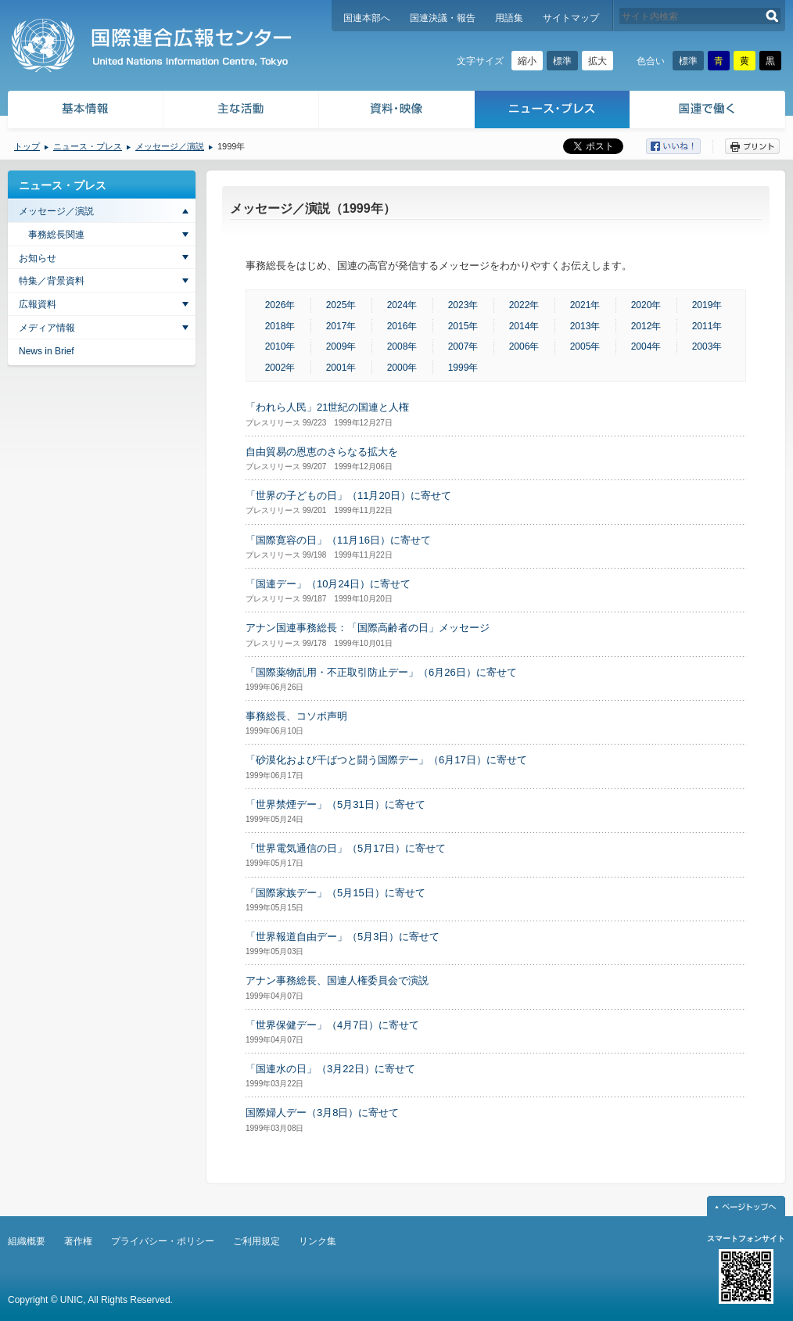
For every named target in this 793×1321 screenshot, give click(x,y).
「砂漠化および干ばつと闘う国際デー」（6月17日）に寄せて (386, 760)
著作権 (78, 1241)
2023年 (463, 305)
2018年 (280, 326)
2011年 (707, 326)
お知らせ (37, 258)
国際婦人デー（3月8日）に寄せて (322, 1112)
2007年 (463, 346)
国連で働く (709, 111)
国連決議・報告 (442, 18)
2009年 (341, 346)
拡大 (597, 61)
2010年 (280, 346)
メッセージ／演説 (169, 146)
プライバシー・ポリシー (162, 1241)
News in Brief (46, 351)
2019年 (707, 305)
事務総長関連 (56, 234)
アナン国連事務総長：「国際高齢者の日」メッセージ (368, 628)
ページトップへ (746, 1206)
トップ (27, 146)
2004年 (646, 346)
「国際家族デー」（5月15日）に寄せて (335, 893)
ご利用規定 (256, 1241)
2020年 (646, 305)
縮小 (527, 61)
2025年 (341, 305)
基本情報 (84, 111)
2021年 (585, 305)
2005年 (585, 346)
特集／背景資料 (51, 280)
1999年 (463, 367)
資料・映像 (397, 111)
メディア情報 (47, 327)
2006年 (524, 346)
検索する (772, 16)
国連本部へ (366, 18)
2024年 (402, 305)
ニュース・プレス (552, 111)
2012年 (646, 326)
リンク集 (317, 1241)
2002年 (280, 367)
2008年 (402, 346)
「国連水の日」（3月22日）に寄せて (330, 1069)
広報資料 (37, 304)
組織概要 (26, 1241)
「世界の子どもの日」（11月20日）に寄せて (348, 495)
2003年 (707, 346)
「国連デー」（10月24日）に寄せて (328, 584)
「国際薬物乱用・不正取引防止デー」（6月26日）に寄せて (381, 672)
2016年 (402, 326)
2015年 (463, 326)
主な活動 (241, 111)
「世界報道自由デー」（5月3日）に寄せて (343, 936)
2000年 (402, 367)
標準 (562, 61)
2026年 (280, 305)
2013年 (585, 326)
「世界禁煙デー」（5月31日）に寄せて (335, 804)
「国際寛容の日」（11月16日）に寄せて (338, 540)
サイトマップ (571, 18)
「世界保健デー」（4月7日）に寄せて (332, 1025)
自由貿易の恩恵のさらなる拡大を (322, 452)
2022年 (524, 305)
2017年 (341, 326)
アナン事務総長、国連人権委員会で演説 (337, 980)
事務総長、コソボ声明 (296, 716)
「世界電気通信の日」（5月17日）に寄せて (346, 848)
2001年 (341, 367)
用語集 (509, 18)
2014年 (524, 326)
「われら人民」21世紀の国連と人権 (327, 407)
